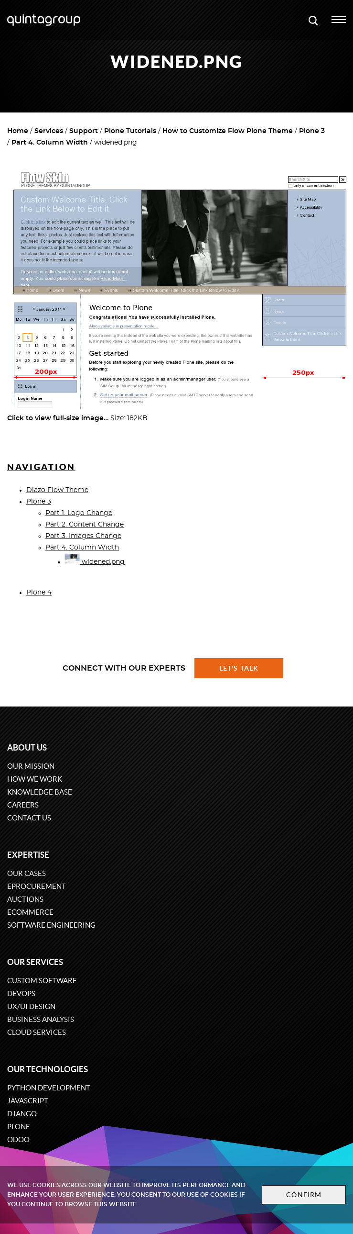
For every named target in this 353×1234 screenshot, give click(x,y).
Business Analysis (40, 1019)
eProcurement (36, 886)
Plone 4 (39, 592)
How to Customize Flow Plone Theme (227, 131)
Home (17, 131)
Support (83, 131)
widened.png (94, 562)
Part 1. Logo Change (78, 513)
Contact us (29, 818)
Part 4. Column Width (49, 142)
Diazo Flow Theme (57, 490)
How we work (34, 779)
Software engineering (51, 925)
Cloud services (36, 1032)
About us (27, 747)
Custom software (42, 980)
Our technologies (47, 1069)
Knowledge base (39, 792)
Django (22, 1114)
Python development (48, 1088)
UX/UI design (31, 1006)
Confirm (303, 1195)
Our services (35, 962)
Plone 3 (312, 131)
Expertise (28, 855)
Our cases (26, 873)
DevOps (21, 993)
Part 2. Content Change (84, 524)
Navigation (41, 467)
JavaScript (27, 1101)
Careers (23, 805)
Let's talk (238, 668)
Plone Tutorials (130, 131)
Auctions (25, 899)
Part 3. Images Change (83, 536)
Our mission (30, 766)
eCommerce (30, 912)
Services (48, 131)
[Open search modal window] (313, 20)
